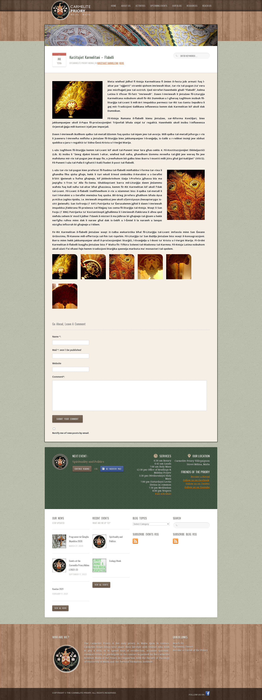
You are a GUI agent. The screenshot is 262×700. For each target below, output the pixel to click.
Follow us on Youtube (197, 487)
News (121, 63)
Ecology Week (115, 561)
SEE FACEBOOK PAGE (114, 469)
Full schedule (163, 493)
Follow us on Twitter (198, 483)
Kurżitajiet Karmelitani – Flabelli (92, 57)
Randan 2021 (57, 589)
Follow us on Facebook (196, 480)
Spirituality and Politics (116, 539)
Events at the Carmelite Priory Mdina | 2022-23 (79, 565)
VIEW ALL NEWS (60, 608)
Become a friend (200, 476)
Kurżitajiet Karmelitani (107, 63)
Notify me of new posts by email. (70, 432)
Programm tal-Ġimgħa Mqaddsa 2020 (79, 539)
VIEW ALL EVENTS (101, 584)
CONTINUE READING (82, 469)
